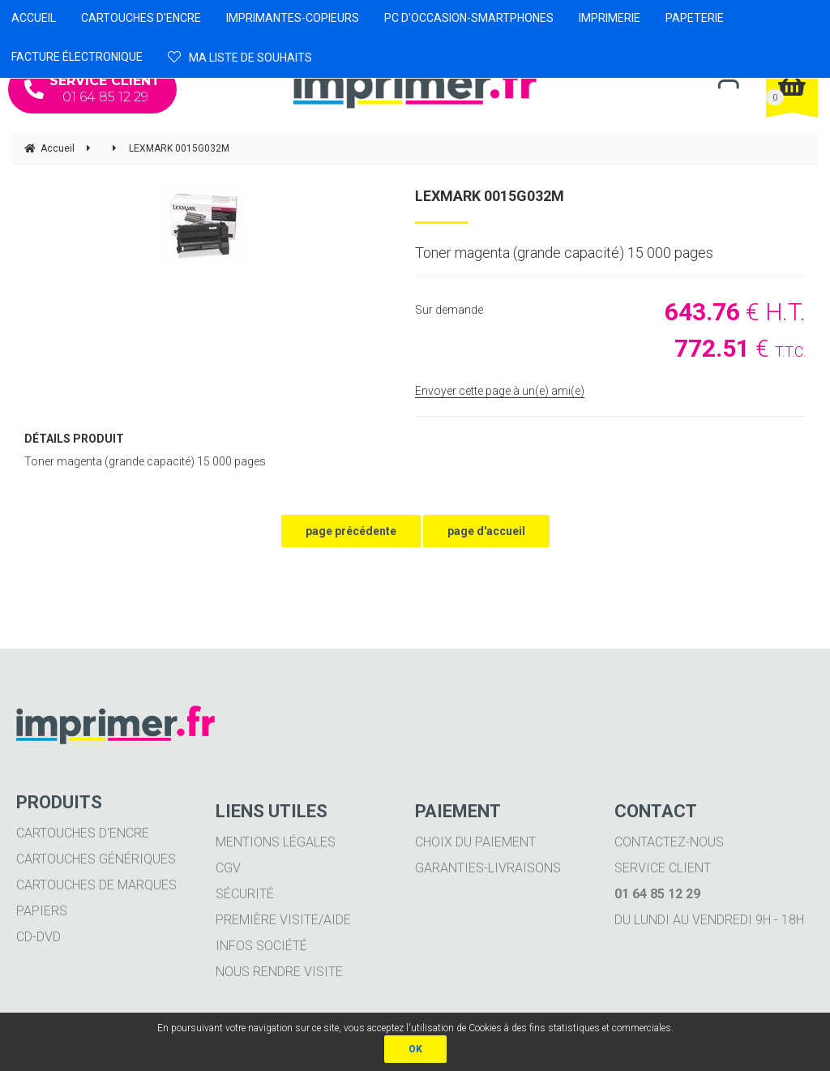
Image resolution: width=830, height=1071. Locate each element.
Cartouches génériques (96, 859)
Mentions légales (276, 842)
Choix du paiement (475, 842)
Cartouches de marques (96, 885)
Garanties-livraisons (488, 868)
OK (415, 1049)
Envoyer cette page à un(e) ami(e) (499, 390)
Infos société (261, 945)
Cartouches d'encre (82, 833)
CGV (228, 868)
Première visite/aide (283, 919)
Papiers (41, 911)
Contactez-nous (669, 842)
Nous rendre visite (279, 971)
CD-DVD (38, 937)
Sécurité (245, 894)
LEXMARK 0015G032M (489, 195)
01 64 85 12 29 (92, 89)
